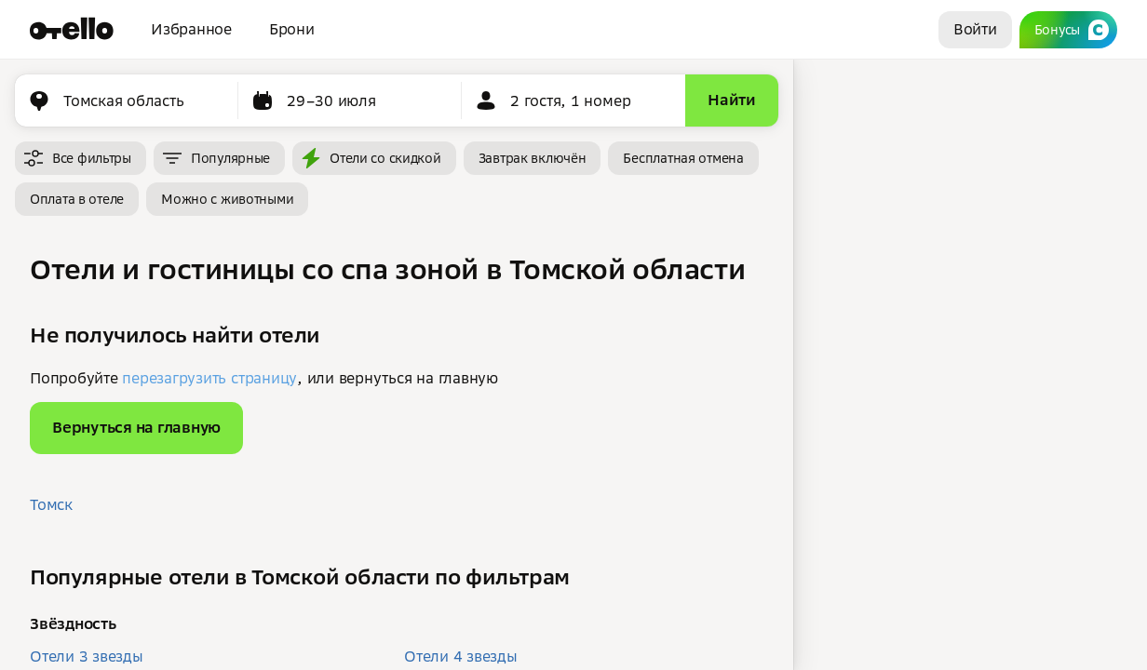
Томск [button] (51, 504)
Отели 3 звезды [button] (86, 656)
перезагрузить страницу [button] (209, 377)
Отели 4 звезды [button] (461, 656)
